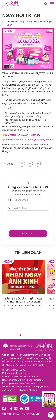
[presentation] (30, 219)
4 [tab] (26, 335)
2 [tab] (20, 335)
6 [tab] (32, 335)
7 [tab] (35, 335)
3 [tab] (23, 335)
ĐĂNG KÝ (28, 233)
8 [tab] (38, 335)
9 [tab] (41, 335)
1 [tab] (17, 335)
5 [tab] (29, 335)
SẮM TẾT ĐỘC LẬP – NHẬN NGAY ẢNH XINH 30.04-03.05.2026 (23, 300)
